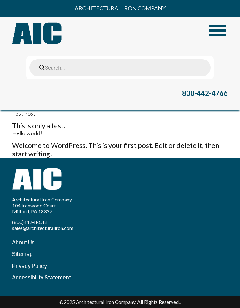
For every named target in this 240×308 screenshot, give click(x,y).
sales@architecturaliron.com (42, 228)
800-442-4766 (205, 93)
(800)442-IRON (29, 222)
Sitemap (22, 254)
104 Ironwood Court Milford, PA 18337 (34, 208)
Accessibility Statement (41, 278)
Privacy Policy (29, 266)
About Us (23, 242)
